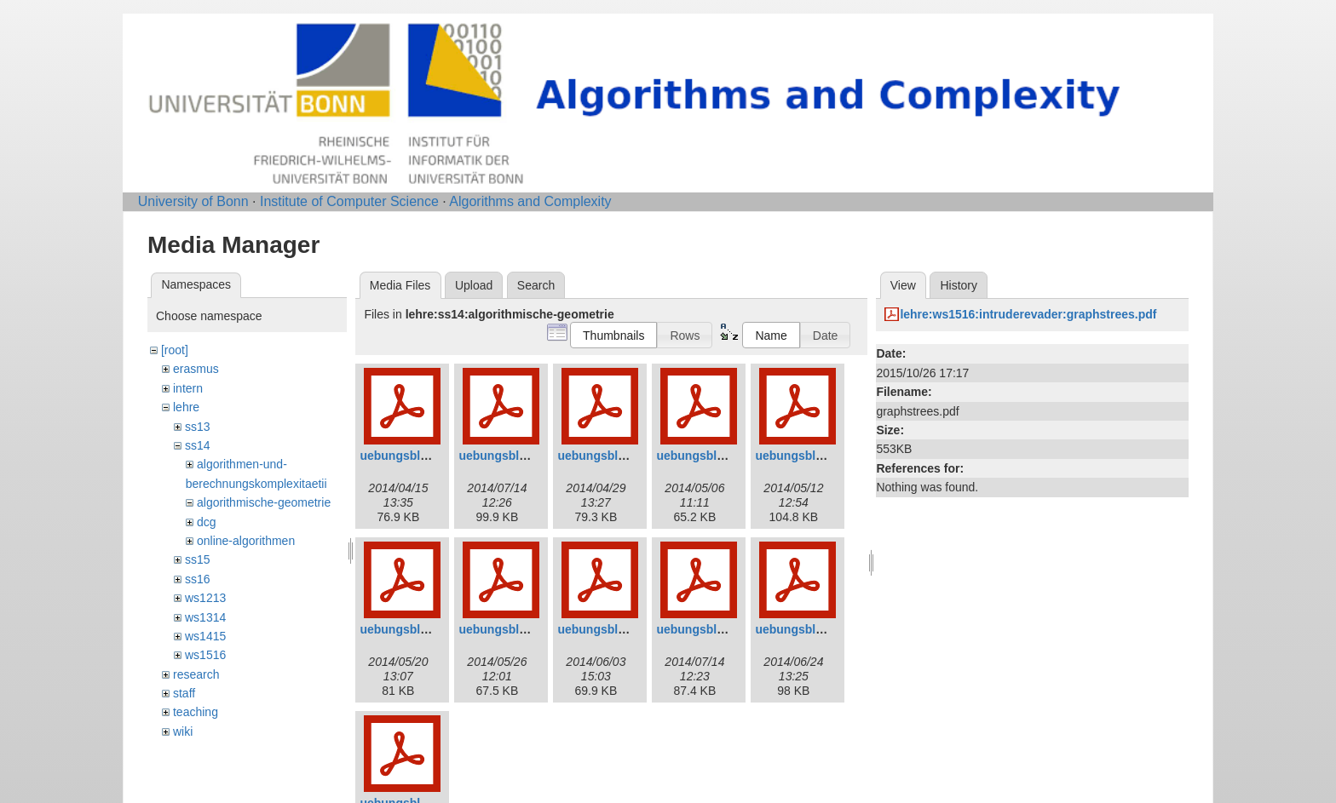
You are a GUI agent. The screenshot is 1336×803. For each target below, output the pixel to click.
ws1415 (205, 636)
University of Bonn (193, 201)
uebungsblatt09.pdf (711, 629)
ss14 (197, 445)
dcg (206, 522)
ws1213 (205, 598)
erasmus (196, 369)
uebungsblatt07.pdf (513, 629)
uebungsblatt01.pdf (414, 455)
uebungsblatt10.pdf (810, 629)
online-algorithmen (246, 541)
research (196, 674)
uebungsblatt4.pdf (707, 455)
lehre (186, 407)
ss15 (197, 559)
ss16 (197, 579)
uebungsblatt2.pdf (509, 455)
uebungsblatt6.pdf (411, 629)
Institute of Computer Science (349, 201)
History (958, 285)
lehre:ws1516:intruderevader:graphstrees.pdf (1028, 314)
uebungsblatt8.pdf (608, 629)
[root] (174, 350)
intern (188, 388)
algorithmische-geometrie (264, 502)
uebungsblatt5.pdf (806, 455)
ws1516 (205, 655)
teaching (195, 712)
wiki (183, 731)
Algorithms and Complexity (530, 201)
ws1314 (205, 617)
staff (184, 693)
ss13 (197, 426)
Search (536, 285)
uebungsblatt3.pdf (608, 455)
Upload (473, 285)
